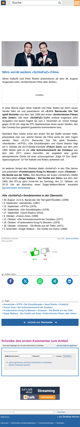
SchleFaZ (64, 304)
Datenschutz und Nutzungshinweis (23, 423)
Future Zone (10, 307)
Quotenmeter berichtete (16, 188)
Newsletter (60, 423)
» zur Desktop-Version (68, 417)
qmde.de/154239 (72, 239)
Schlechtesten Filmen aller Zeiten (59, 313)
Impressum (5, 423)
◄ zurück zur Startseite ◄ (40, 322)
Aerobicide (9, 304)
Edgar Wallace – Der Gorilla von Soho (22, 313)
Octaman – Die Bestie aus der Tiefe (55, 310)
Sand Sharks (50, 304)
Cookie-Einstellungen (46, 423)
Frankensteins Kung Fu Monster (20, 310)
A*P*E (19, 304)
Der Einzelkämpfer (33, 304)
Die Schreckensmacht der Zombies (35, 307)
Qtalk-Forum (5, 417)
